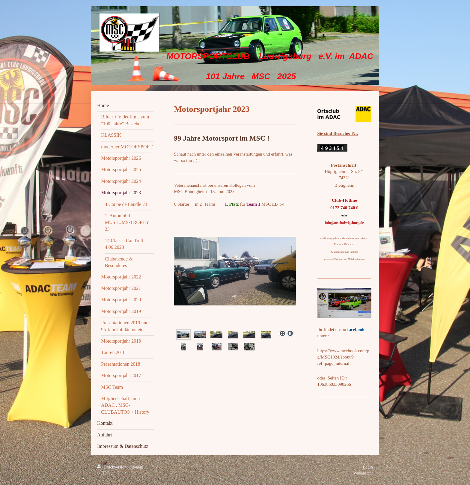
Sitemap (136, 467)
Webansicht (363, 473)
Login (368, 467)
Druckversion (112, 467)
